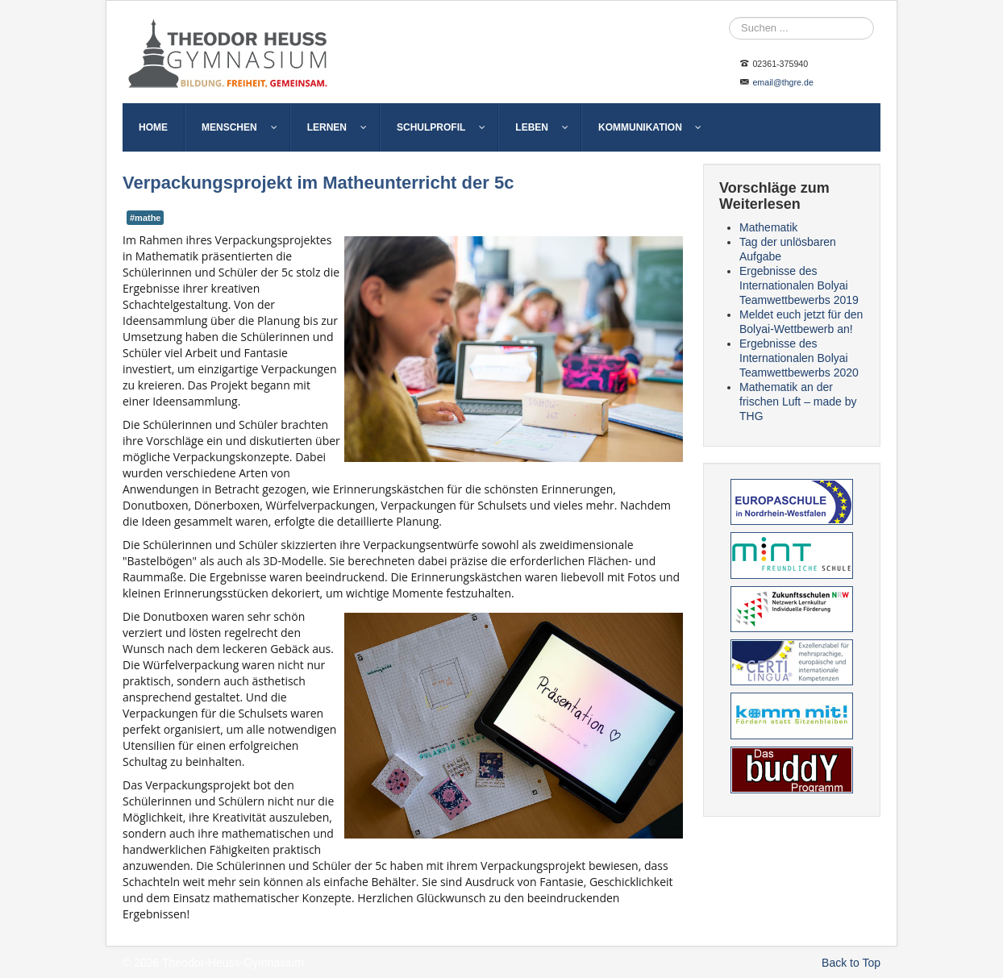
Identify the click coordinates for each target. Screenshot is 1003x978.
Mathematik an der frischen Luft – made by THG (798, 401)
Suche (729, 17)
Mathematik (768, 227)
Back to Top (851, 962)
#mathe (145, 218)
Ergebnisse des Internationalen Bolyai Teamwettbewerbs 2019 (799, 285)
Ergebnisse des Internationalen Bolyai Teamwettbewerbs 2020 (799, 358)
